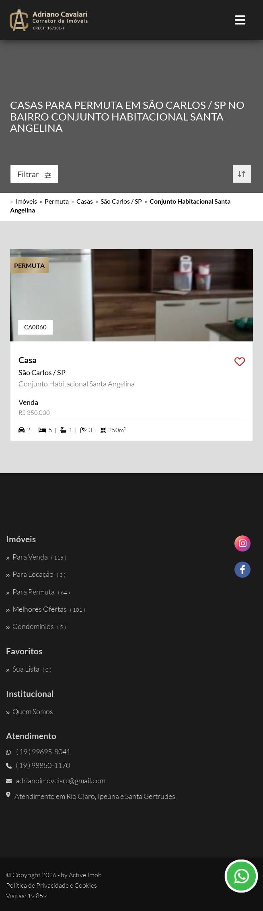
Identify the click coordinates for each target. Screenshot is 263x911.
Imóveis (26, 201)
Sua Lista (28, 668)
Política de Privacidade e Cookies (51, 885)
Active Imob (85, 875)
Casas (84, 201)
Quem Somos (29, 711)
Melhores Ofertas (45, 609)
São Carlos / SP (121, 201)
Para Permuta (38, 591)
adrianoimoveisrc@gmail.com (55, 780)
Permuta (57, 201)
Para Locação (36, 574)
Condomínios (36, 626)
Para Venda (36, 556)
